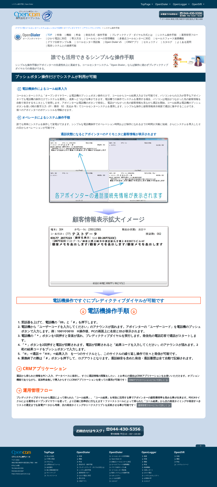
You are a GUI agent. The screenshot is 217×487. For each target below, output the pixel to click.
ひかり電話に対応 (84, 476)
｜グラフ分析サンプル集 (58, 42)
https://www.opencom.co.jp (21, 474)
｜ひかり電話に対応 (56, 38)
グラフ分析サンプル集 (117, 467)
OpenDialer (162, 4)
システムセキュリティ (150, 476)
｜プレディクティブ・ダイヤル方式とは (131, 34)
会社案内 (48, 467)
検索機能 (146, 467)
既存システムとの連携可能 (119, 473)
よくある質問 (114, 478)
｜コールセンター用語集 (87, 42)
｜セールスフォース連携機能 (168, 38)
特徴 (79, 456)
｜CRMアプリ (131, 42)
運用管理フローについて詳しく (154, 405)
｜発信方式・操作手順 (95, 34)
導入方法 (81, 478)
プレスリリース (50, 476)
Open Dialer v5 (115, 459)
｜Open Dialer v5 (112, 42)
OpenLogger (180, 4)
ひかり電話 (146, 473)
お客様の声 (146, 478)
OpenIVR (197, 4)
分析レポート (147, 470)
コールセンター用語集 (117, 470)
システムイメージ (181, 464)
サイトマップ (49, 473)
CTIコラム (48, 462)
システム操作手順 (84, 470)
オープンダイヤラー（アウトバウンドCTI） (83, 28)
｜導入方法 (75, 38)
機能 (79, 459)
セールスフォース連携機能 (119, 464)
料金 (79, 462)
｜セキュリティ (149, 42)
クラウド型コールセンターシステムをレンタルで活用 (38, 28)
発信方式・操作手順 (84, 464)
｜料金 (77, 34)
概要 (144, 456)
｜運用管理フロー (188, 34)
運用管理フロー (83, 473)
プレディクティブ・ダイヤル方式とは (90, 467)
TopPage (146, 4)
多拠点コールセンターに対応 (120, 462)
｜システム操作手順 (165, 34)
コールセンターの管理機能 (119, 456)
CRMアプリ (82, 481)
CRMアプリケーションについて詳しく (148, 379)
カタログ (113, 481)
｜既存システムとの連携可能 (60, 45)
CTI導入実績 (49, 459)
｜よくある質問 (183, 42)
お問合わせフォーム (52, 464)
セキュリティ (114, 476)
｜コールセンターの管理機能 (99, 38)
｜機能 (67, 34)
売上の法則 (49, 456)
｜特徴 (58, 34)
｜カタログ (166, 42)
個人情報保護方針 (51, 470)
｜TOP (48, 34)
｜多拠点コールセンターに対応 (133, 38)
